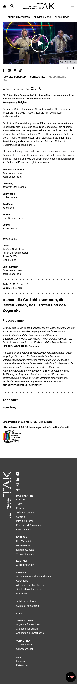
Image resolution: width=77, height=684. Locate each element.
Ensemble (21, 508)
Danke (19, 613)
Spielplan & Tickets (26, 601)
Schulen (20, 516)
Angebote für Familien (28, 624)
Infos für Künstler (25, 521)
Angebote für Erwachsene (30, 633)
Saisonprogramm (25, 512)
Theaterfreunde (24, 644)
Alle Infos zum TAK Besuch (30, 585)
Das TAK (21, 499)
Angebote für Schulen (27, 628)
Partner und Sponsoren (28, 525)
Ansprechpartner (25, 564)
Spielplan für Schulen (27, 605)
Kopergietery (9, 407)
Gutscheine (22, 580)
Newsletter (21, 593)
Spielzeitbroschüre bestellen (31, 589)
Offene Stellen (23, 529)
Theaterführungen (25, 554)
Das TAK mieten (24, 541)
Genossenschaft (24, 649)
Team (19, 504)
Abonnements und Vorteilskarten (33, 576)
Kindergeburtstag (25, 549)
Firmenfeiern (23, 545)
